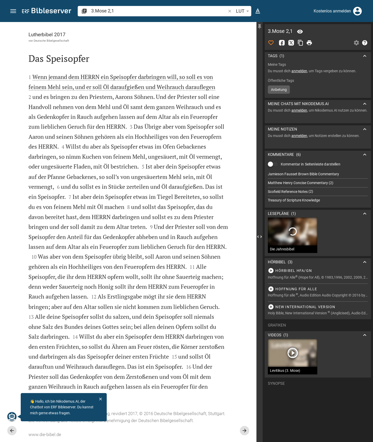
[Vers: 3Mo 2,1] (300, 31)
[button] (13, 11)
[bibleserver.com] (46, 11)
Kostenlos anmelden (332, 11)
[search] (159, 10)
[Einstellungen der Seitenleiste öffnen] (356, 43)
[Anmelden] (357, 11)
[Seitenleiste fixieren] (259, 26)
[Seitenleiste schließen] (259, 236)
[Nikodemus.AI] (12, 416)
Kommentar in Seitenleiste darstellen (310, 164)
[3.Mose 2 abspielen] (318, 270)
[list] (318, 187)
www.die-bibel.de (44, 434)
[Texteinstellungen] (258, 11)
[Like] (271, 43)
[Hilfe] (365, 43)
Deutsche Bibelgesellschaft (51, 40)
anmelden (299, 71)
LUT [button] (243, 11)
